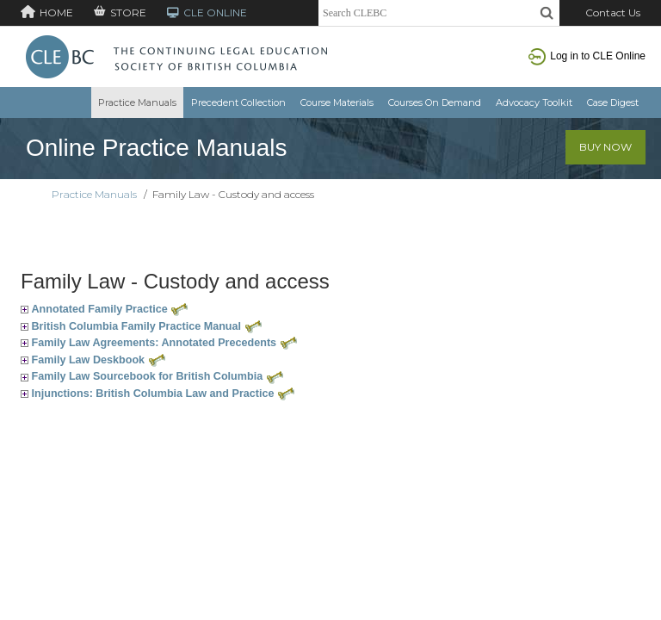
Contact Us (612, 12)
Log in (587, 56)
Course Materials (337, 102)
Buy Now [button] (605, 146)
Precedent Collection (238, 102)
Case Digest (613, 102)
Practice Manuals (137, 102)
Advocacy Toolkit (534, 102)
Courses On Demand (434, 102)
